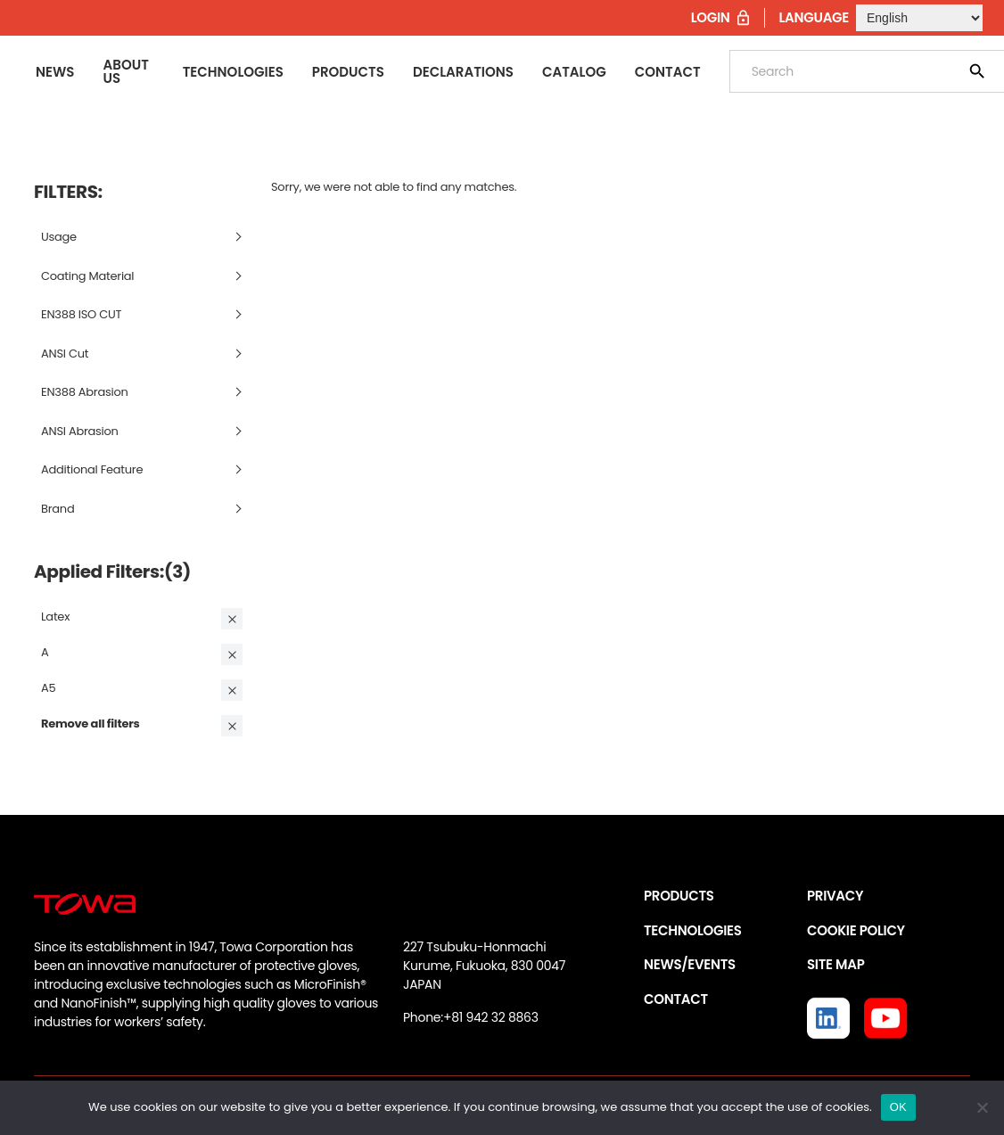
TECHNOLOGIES (693, 930)
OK (898, 1107)
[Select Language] (919, 17)
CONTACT (676, 999)
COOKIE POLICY (856, 930)
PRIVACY (835, 895)
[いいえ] (982, 1107)
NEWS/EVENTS (690, 964)
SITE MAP (835, 964)
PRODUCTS (679, 895)
